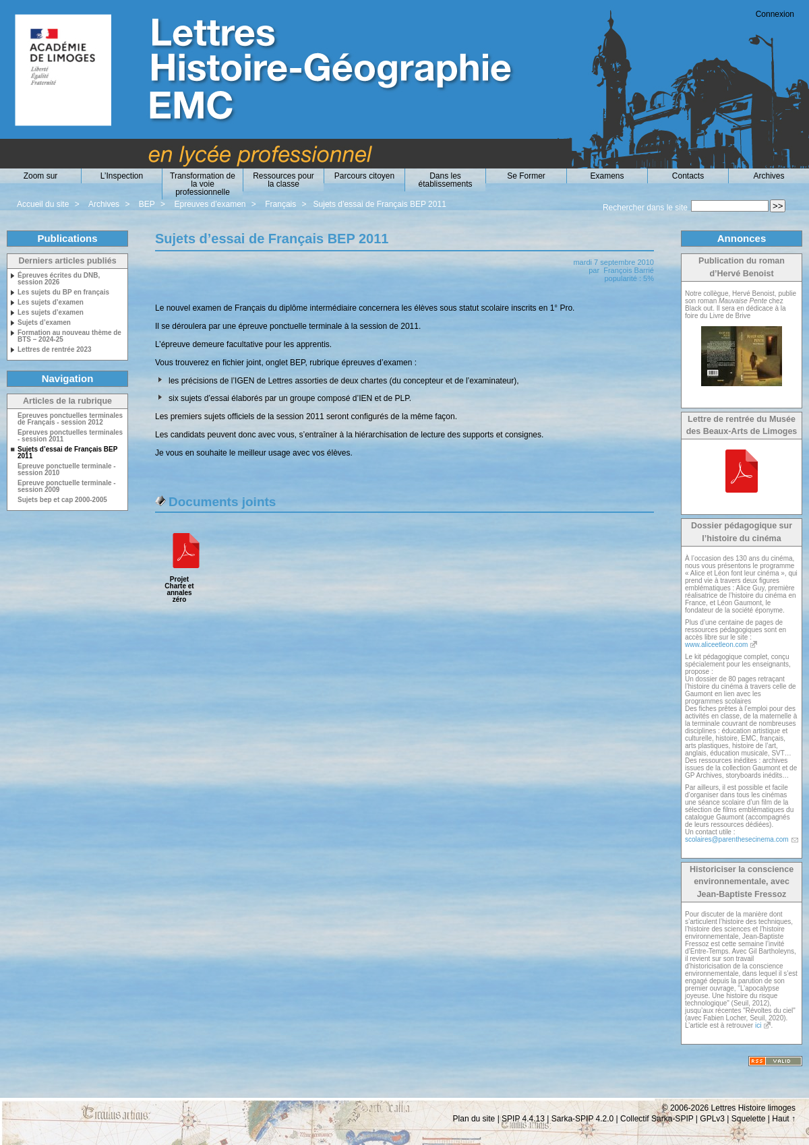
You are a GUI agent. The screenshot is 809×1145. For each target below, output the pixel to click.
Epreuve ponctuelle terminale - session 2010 (67, 469)
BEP (147, 204)
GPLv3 (712, 1118)
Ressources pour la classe (283, 180)
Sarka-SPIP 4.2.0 (582, 1118)
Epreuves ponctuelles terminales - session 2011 (70, 436)
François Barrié (628, 270)
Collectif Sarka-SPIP (657, 1118)
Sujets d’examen (44, 322)
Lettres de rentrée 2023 (55, 349)
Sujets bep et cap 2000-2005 (62, 500)
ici (758, 1025)
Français (280, 204)
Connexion (775, 14)
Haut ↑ (784, 1118)
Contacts (688, 176)
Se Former (526, 176)
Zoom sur (41, 176)
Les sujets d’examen (51, 302)
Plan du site (474, 1118)
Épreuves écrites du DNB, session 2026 (59, 279)
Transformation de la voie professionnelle (202, 184)
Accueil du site (43, 204)
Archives (768, 176)
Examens (607, 176)
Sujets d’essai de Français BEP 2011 (379, 204)
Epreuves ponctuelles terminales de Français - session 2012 (70, 419)
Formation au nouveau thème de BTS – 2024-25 (69, 336)
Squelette (748, 1118)
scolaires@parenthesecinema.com (737, 839)
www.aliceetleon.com (716, 644)
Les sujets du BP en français (63, 292)
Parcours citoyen (364, 176)
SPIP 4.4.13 (523, 1118)
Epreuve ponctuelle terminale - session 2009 (67, 486)
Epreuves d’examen (209, 204)
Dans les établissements (445, 180)
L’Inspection (121, 176)
